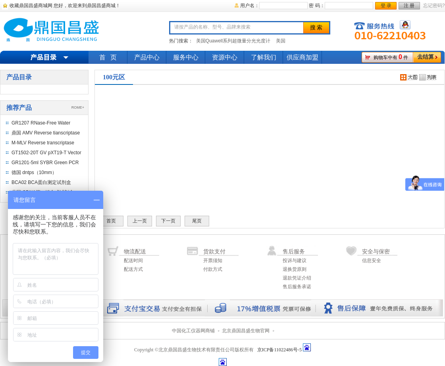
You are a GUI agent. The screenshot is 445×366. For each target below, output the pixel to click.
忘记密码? (434, 5)
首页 (111, 221)
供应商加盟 (302, 57)
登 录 (386, 5)
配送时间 (133, 260)
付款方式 (212, 269)
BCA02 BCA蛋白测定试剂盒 (41, 182)
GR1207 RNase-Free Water (41, 123)
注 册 (409, 5)
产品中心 (147, 57)
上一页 (140, 221)
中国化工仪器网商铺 (193, 330)
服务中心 (185, 57)
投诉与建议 (294, 260)
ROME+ (77, 107)
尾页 (197, 221)
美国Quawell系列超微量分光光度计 (233, 41)
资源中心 (224, 57)
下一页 (168, 221)
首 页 (108, 57)
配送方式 (133, 269)
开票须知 (212, 260)
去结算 (425, 57)
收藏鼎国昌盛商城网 (31, 5)
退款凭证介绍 (297, 278)
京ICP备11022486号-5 (279, 350)
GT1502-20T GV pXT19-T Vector (46, 152)
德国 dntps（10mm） (34, 172)
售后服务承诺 (297, 286)
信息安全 (371, 260)
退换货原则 (294, 269)
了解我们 (263, 57)
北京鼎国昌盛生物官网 (246, 330)
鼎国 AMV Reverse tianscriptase (46, 133)
